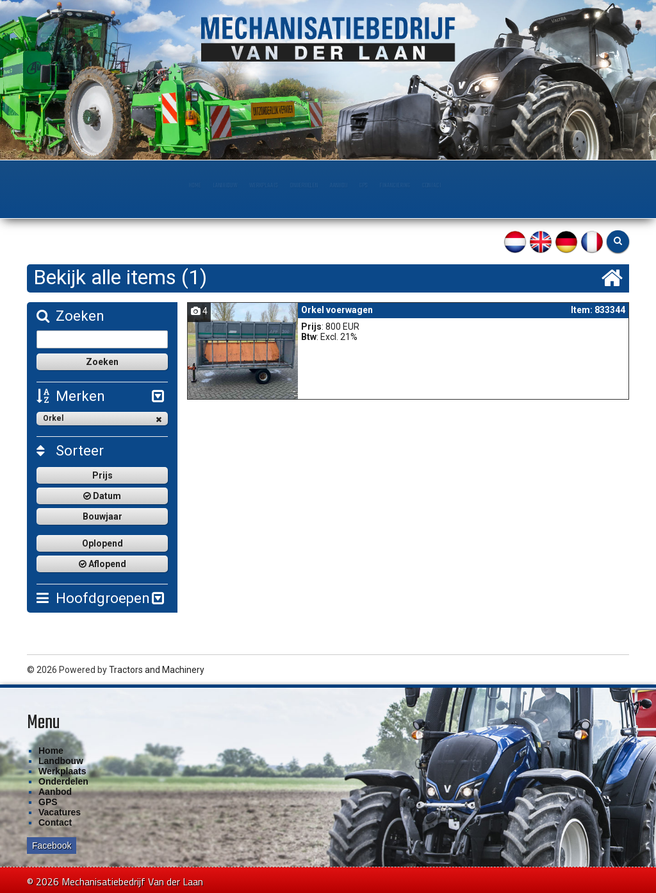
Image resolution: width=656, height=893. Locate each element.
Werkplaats (223, 185)
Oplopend (102, 543)
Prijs (102, 475)
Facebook (51, 845)
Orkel (102, 418)
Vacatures (59, 812)
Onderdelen (293, 185)
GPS (396, 185)
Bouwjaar (102, 516)
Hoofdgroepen (93, 598)
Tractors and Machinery (156, 670)
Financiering (451, 185)
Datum (102, 496)
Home (104, 185)
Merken (71, 396)
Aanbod (353, 185)
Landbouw (156, 185)
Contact (514, 185)
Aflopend (102, 564)
